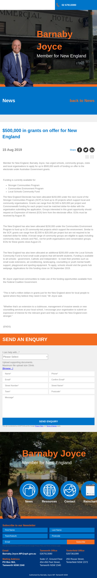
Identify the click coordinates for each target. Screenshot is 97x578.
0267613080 (46, 553)
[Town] (25, 391)
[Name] (25, 373)
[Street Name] (72, 385)
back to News (82, 100)
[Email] (25, 379)
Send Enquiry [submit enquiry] (48, 421)
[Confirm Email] (72, 379)
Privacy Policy (39, 426)
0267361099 (72, 553)
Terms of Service (52, 426)
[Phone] (72, 373)
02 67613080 (69, 5)
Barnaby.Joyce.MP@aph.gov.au (19, 553)
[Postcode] (72, 391)
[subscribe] (81, 542)
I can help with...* (11, 352)
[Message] (48, 406)
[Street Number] (25, 385)
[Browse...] (7, 368)
